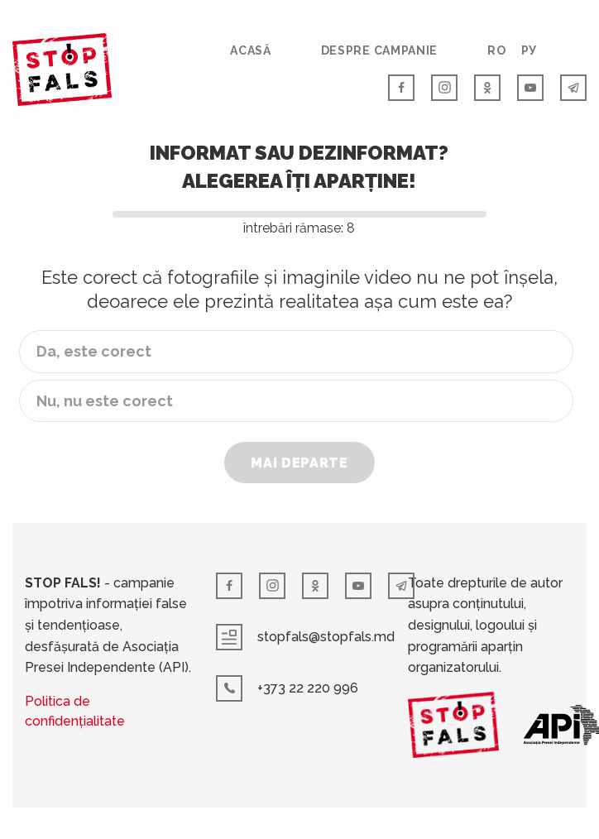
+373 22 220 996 (287, 688)
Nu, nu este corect (104, 401)
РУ (529, 50)
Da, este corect (93, 351)
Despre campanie (379, 50)
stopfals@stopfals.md (305, 637)
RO (496, 50)
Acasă (250, 50)
